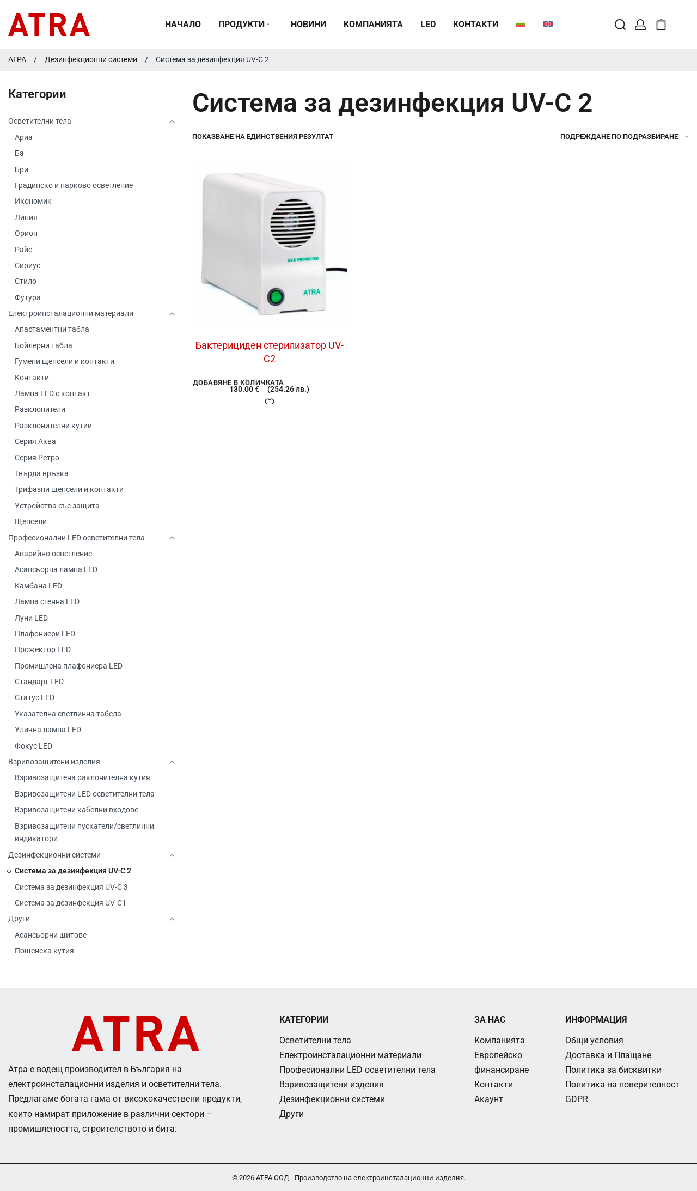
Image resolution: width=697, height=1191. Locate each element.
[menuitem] (520, 24)
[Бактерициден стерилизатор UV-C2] (269, 244)
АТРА (17, 59)
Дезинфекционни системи (91, 59)
